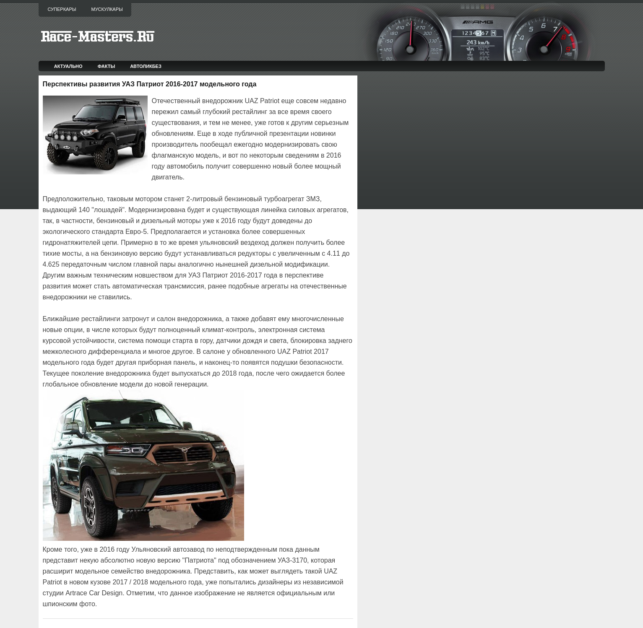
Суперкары (62, 9)
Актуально (68, 66)
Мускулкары (106, 9)
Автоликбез (145, 66)
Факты (106, 66)
